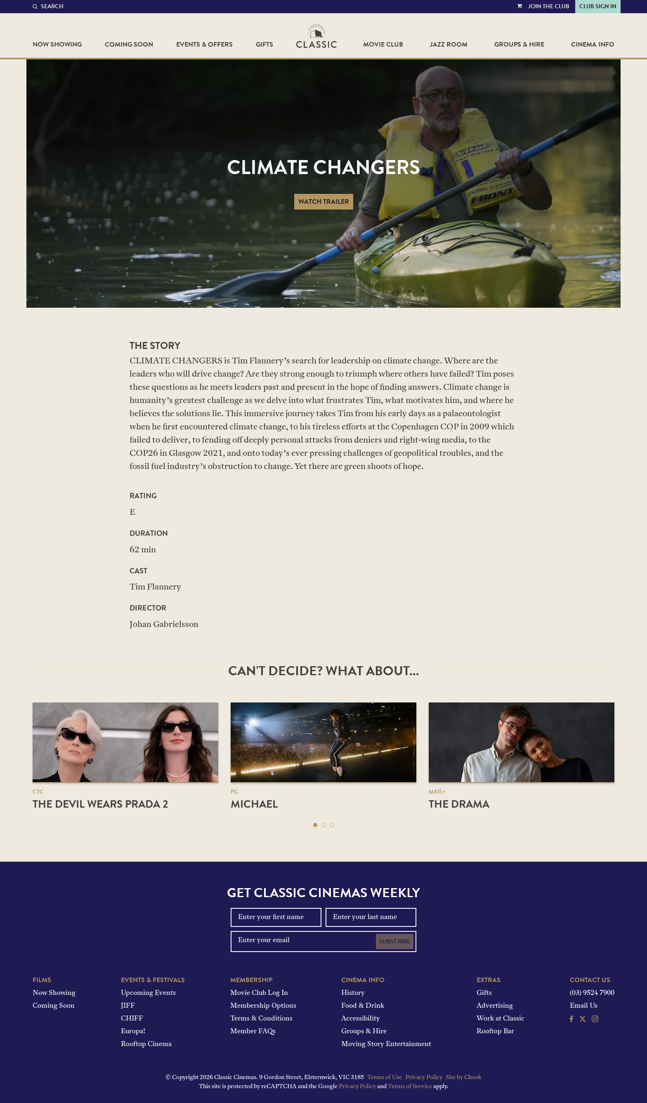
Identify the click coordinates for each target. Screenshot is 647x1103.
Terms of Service (410, 1087)
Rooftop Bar (495, 1031)
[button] (315, 825)
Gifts (264, 44)
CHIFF (132, 1019)
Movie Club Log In (259, 993)
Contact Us (590, 980)
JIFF (128, 1006)
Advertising (495, 1006)
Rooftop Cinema (146, 1044)
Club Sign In (597, 6)
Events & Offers (204, 44)
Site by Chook (464, 1078)
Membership (251, 980)
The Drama (459, 804)
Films (42, 980)
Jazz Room (449, 44)
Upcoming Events (148, 993)
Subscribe (394, 941)
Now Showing (57, 44)
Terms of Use (384, 1078)
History (353, 993)
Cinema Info (592, 44)
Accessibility (360, 1019)
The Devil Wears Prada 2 (100, 804)
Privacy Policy (423, 1078)
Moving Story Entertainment (386, 1044)
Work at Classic (500, 1019)
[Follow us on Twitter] (582, 1020)
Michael (254, 804)
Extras (489, 980)
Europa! (133, 1031)
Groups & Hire (519, 44)
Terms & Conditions (261, 1019)
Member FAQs (253, 1031)
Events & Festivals (153, 980)
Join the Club (548, 6)
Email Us (583, 1006)
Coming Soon (129, 44)
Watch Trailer (323, 202)
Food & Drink (362, 1006)
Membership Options (263, 1006)
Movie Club (383, 44)
